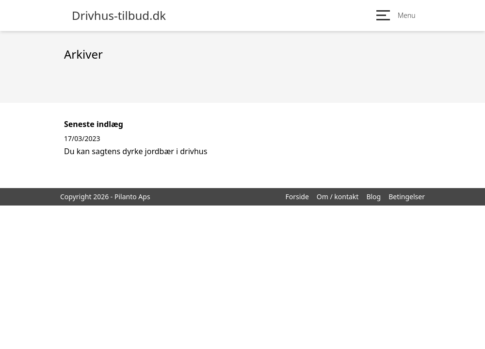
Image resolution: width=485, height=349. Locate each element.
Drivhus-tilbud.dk (119, 15)
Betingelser (406, 196)
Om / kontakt (338, 196)
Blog (373, 196)
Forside (296, 196)
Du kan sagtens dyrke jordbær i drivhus (135, 151)
